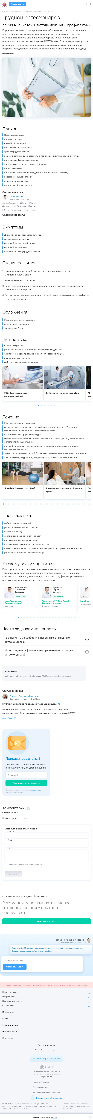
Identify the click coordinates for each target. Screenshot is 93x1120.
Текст (9, 848)
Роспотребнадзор (41, 1081)
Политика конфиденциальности (46, 1073)
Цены (5, 1018)
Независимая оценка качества (46, 1092)
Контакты (7, 1037)
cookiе (54, 1116)
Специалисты (10, 1024)
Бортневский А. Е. (19, 196)
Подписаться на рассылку (26, 783)
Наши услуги (9, 1031)
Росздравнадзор (40, 1086)
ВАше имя (11, 831)
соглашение (34, 790)
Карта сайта (46, 1076)
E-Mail (9, 840)
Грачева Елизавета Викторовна (25, 695)
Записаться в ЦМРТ (47, 921)
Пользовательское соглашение (46, 1070)
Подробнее (7, 718)
